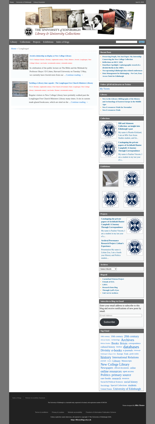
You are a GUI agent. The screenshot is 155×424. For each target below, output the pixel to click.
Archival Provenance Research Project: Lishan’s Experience (112, 243)
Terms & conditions (41, 412)
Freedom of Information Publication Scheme (101, 412)
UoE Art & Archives (110, 293)
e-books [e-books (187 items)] (116, 350)
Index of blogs (62, 42)
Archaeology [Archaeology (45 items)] (115, 340)
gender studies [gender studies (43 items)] (134, 354)
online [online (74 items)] (133, 368)
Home (12, 2)
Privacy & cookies (58, 412)
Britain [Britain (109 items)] (123, 343)
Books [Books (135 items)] (115, 343)
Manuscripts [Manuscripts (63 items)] (127, 361)
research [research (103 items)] (116, 378)
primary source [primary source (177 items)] (121, 375)
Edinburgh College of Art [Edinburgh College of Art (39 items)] (108, 354)
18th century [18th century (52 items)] (105, 336)
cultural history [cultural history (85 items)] (108, 347)
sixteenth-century (66, 63)
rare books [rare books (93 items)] (106, 378)
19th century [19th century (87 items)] (117, 336)
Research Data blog (110, 287)
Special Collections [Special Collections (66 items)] (119, 385)
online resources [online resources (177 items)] (111, 371)
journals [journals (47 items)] (103, 361)
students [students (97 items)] (132, 385)
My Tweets (105, 89)
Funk (66, 59)
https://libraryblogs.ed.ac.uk (81, 420)
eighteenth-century (57, 59)
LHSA (104, 285)
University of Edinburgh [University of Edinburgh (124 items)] (127, 388)
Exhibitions (48, 42)
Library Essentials (39, 2)
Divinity (48, 59)
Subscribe (109, 322)
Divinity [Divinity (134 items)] (105, 350)
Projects (36, 42)
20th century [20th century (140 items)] (131, 336)
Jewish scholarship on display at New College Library (50, 56)
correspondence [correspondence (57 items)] (134, 343)
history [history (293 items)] (106, 357)
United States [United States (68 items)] (106, 389)
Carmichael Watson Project (113, 279)
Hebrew (71, 59)
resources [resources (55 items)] (125, 378)
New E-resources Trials (111, 110)
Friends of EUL (108, 282)
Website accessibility (75, 412)
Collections (25, 42)
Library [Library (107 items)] (116, 360)
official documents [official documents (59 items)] (121, 368)
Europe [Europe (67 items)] (120, 354)
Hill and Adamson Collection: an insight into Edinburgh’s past (129, 126)
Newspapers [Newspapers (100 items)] (107, 367)
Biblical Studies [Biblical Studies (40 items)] (105, 343)
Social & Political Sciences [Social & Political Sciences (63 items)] (112, 382)
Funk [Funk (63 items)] (126, 354)
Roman (57, 90)
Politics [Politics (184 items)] (105, 375)
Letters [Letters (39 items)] (109, 361)
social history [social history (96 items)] (131, 381)
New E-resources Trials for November (117, 107)
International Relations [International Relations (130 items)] (125, 357)
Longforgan (83, 59)
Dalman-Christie (39, 59)
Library (14, 42)
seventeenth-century (54, 63)
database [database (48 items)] (119, 347)
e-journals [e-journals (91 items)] (128, 350)
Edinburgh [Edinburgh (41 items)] (137, 350)
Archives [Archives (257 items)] (127, 340)
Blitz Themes (140, 405)
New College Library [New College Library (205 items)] (115, 364)
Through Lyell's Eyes (110, 290)
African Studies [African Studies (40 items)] (105, 340)
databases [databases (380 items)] (131, 347)
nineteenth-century (40, 90)
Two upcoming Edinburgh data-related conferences (122, 70)
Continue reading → (74, 75)
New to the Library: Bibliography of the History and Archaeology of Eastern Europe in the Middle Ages (121, 101)
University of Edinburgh (23, 2)
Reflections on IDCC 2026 (112, 62)
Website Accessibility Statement (35, 398)
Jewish (77, 59)
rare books (43, 63)
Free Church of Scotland (60, 87)
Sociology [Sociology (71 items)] (105, 385)
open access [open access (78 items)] (128, 371)
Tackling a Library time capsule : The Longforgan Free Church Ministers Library (61, 83)
